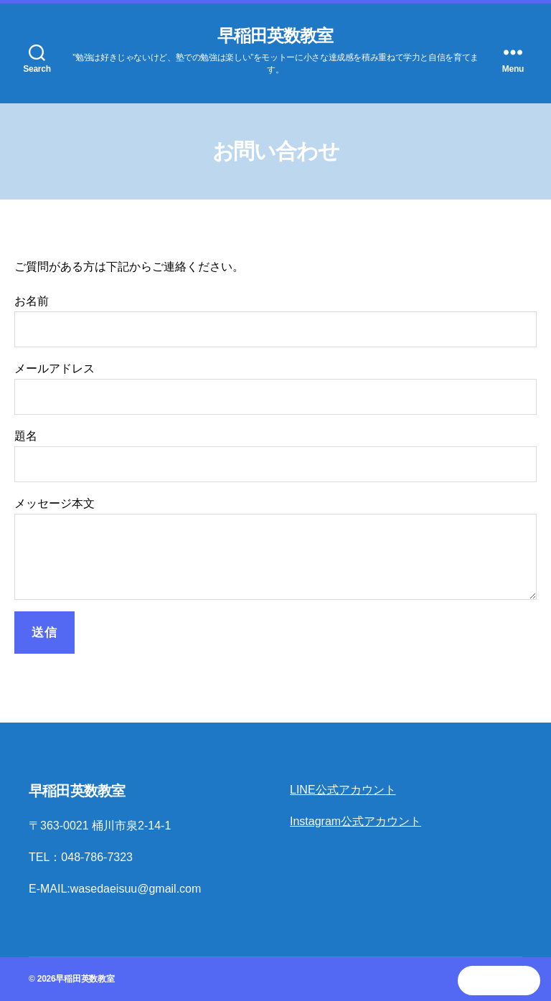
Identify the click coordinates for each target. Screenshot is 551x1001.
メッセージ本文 (275, 548)
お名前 (275, 321)
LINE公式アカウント (343, 790)
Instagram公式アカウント (355, 821)
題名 (275, 456)
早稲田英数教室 (275, 35)
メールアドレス (275, 388)
